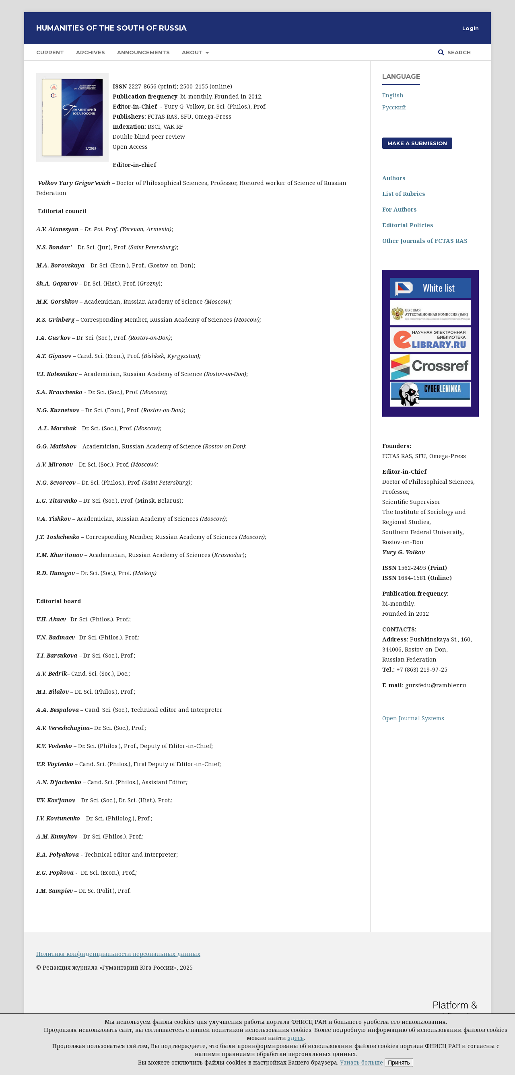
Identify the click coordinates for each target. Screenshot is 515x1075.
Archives (90, 52)
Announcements (143, 52)
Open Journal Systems (413, 718)
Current (50, 52)
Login (470, 28)
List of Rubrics (403, 193)
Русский (394, 107)
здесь (296, 1038)
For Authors (399, 209)
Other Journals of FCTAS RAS (425, 241)
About (193, 52)
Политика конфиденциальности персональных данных (118, 954)
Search (458, 52)
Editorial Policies (407, 225)
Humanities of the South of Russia (111, 28)
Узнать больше (361, 1062)
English (393, 95)
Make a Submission (417, 143)
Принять (399, 1062)
